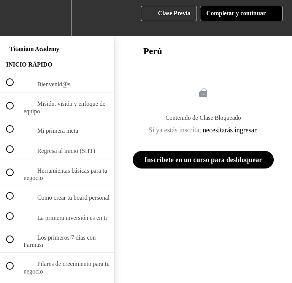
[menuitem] (57, 18)
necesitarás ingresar (229, 130)
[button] (14, 18)
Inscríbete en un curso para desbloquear (203, 160)
